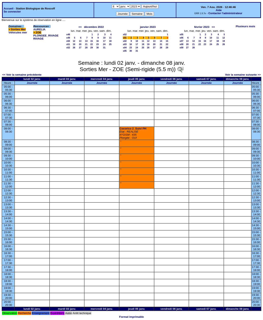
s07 (181, 41)
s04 (125, 47)
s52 (68, 47)
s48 (68, 34)
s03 (125, 44)
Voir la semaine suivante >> (243, 74)
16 (97, 41)
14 (86, 41)
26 (74, 47)
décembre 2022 (94, 26)
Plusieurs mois (245, 26)
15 (91, 41)
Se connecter (12, 11)
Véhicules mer (17, 32)
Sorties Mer (18, 29)
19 (74, 44)
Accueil (8, 8)
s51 (68, 44)
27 (80, 47)
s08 (181, 44)
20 (80, 44)
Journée (32, 82)
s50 (68, 41)
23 (97, 44)
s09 (181, 47)
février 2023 (201, 26)
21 (86, 44)
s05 (125, 51)
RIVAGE (38, 38)
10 (104, 37)
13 (80, 41)
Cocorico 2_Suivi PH (133, 128)
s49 (68, 37)
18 (110, 41)
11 (110, 37)
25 (110, 44)
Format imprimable (131, 316)
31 (104, 47)
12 (74, 41)
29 (91, 47)
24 (104, 44)
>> (213, 26)
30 (97, 47)
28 (86, 47)
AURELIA (39, 29)
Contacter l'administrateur (225, 13)
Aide (219, 10)
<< (80, 26)
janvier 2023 (148, 26)
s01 (125, 37)
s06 (181, 37)
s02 (125, 41)
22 (91, 44)
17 (104, 41)
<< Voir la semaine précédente (22, 74)
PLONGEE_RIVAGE (46, 35)
